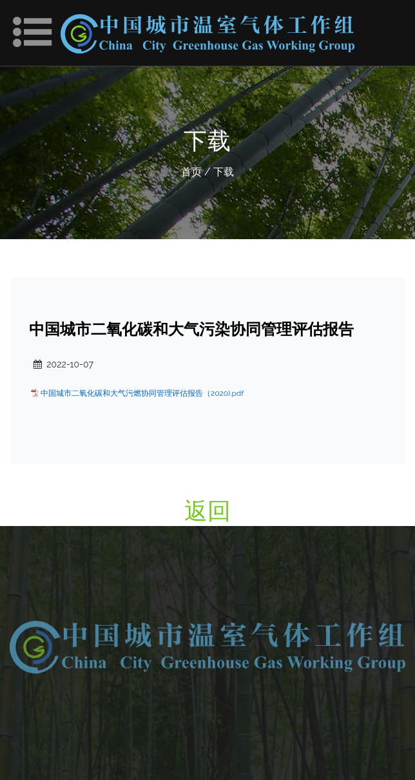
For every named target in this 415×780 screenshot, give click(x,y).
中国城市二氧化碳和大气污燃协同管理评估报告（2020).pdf (142, 393)
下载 (223, 172)
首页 (191, 172)
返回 (207, 510)
